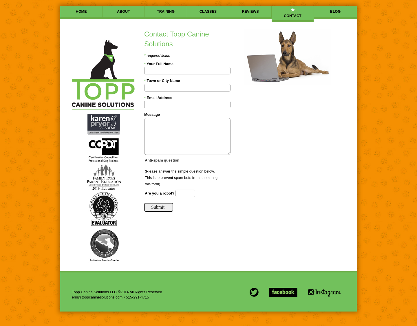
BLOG (335, 12)
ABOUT (123, 12)
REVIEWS (250, 12)
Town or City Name (162, 80)
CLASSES (208, 12)
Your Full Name (158, 64)
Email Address (158, 98)
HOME (81, 12)
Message (152, 114)
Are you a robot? (160, 193)
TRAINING (166, 12)
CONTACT (292, 16)
